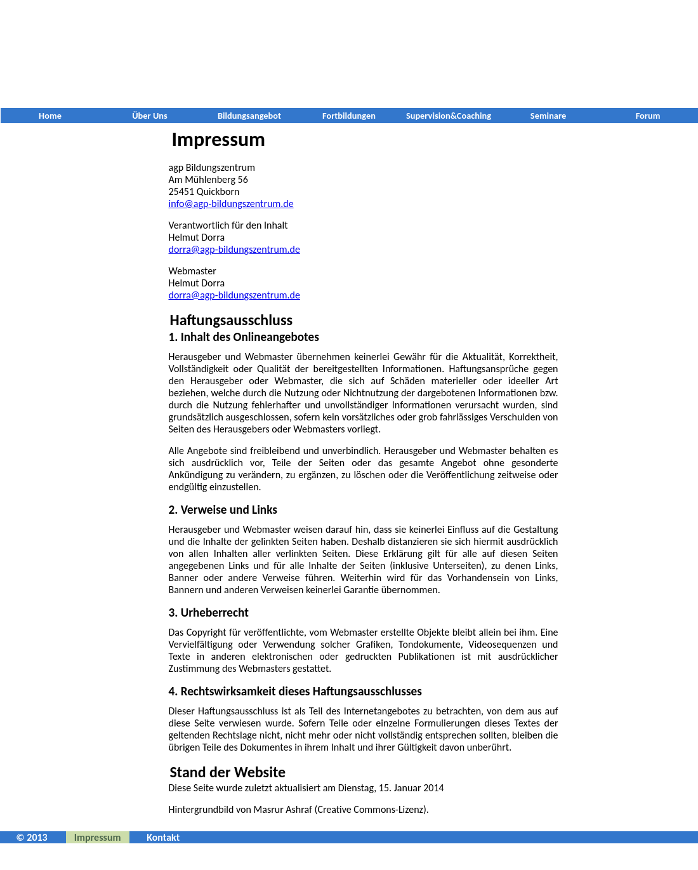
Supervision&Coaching (448, 115)
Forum (648, 115)
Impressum (97, 837)
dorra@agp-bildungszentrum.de (234, 249)
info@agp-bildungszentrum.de (231, 203)
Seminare (548, 115)
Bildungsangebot (249, 115)
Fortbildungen (349, 115)
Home (50, 115)
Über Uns (150, 115)
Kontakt (163, 837)
